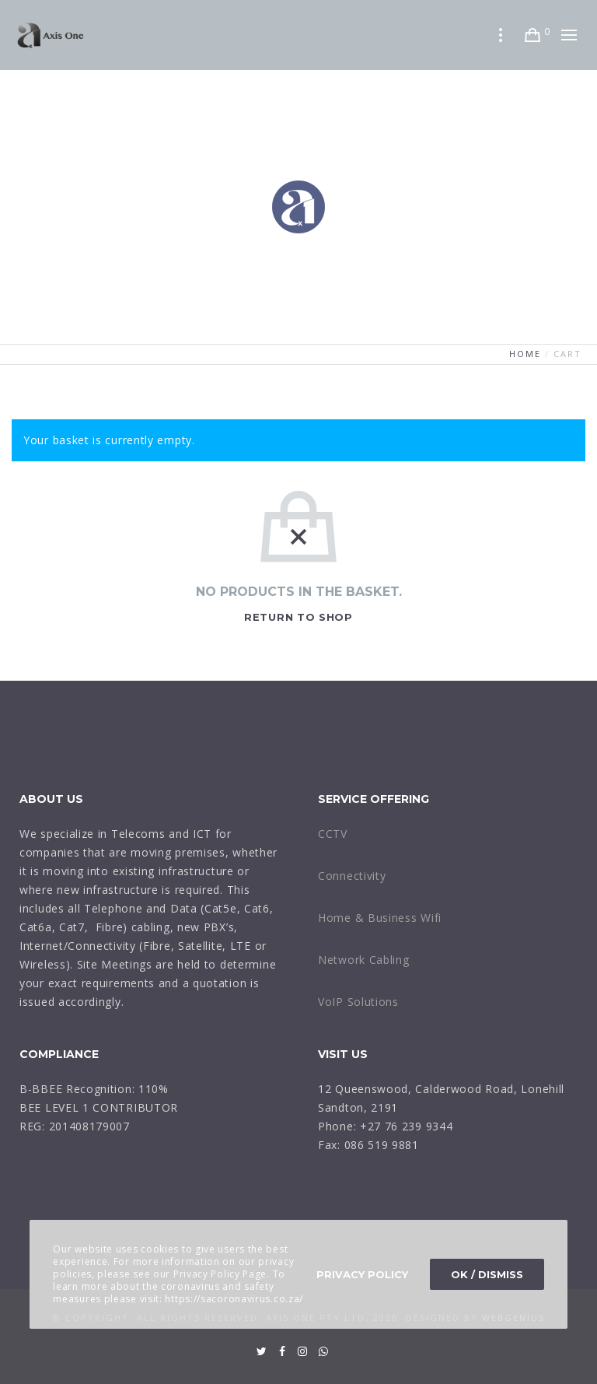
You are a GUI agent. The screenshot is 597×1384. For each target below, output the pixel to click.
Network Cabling (364, 959)
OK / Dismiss (487, 1274)
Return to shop (298, 617)
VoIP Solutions (358, 1001)
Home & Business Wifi (380, 917)
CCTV (332, 833)
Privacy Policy (362, 1274)
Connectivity (352, 875)
